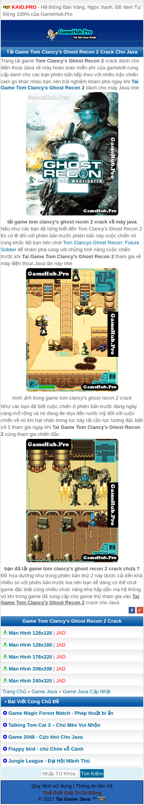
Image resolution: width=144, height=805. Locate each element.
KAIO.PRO (24, 7)
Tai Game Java (73, 799)
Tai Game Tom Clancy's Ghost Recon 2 (69, 85)
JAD (61, 633)
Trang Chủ (14, 691)
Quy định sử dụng (51, 786)
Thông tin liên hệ (94, 786)
